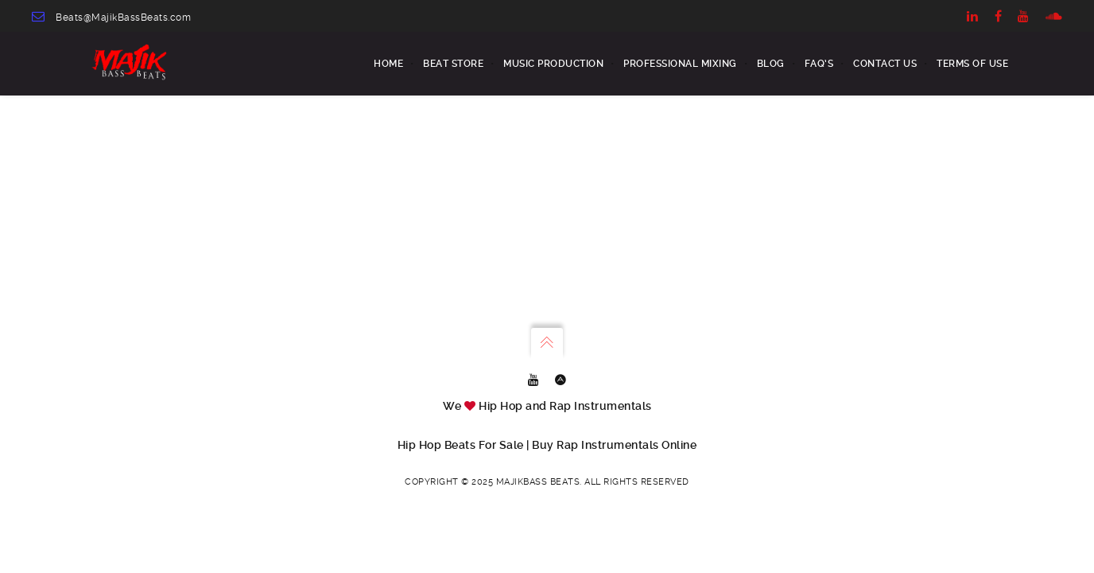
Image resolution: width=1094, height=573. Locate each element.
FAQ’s (819, 63)
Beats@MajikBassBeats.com (123, 17)
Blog (771, 63)
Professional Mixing (680, 63)
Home (388, 63)
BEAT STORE (453, 63)
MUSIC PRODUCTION (553, 63)
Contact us (885, 63)
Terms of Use (972, 63)
